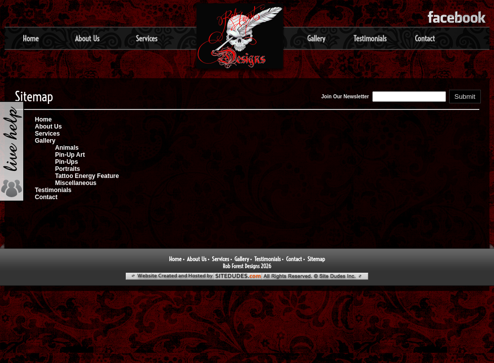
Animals (67, 147)
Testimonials (370, 38)
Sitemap (316, 259)
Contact (425, 38)
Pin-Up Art (70, 154)
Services (147, 38)
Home (30, 38)
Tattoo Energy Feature (87, 175)
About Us (87, 38)
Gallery (316, 38)
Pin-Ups (66, 161)
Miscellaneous (75, 183)
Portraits (67, 168)
